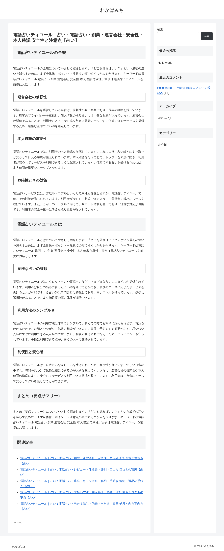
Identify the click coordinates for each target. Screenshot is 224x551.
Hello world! (165, 62)
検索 (160, 29)
